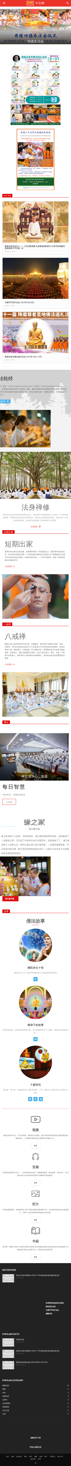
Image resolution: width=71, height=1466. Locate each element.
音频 (40, 1456)
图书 (30, 1456)
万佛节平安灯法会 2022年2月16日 (19, 302)
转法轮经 (19, 1456)
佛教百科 (49, 1313)
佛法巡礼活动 (51, 1306)
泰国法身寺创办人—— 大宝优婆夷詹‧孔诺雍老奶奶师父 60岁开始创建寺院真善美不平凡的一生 (35, 247)
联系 (39, 1459)
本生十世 (60, 1456)
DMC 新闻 (7, 196)
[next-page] (7, 367)
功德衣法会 (35, 41)
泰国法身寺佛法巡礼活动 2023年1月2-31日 (23, 357)
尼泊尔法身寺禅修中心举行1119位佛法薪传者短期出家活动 (37, 1275)
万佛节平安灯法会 (52, 1310)
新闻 (12, 1456)
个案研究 (52, 1456)
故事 (6, 911)
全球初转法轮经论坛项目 (55, 1303)
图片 (45, 1456)
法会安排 (33, 1459)
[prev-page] (3, 367)
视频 (35, 1456)
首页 (7, 1456)
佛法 (6, 722)
